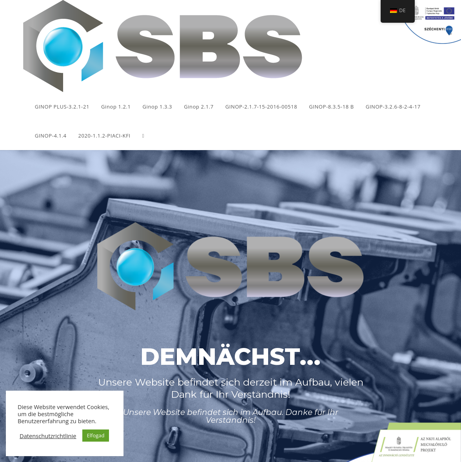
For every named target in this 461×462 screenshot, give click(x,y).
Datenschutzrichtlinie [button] (48, 435)
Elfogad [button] (96, 435)
